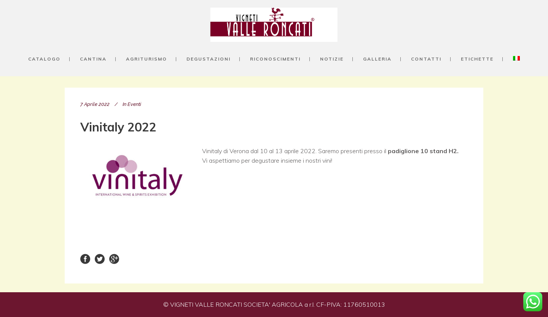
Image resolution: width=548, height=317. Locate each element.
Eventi (134, 104)
